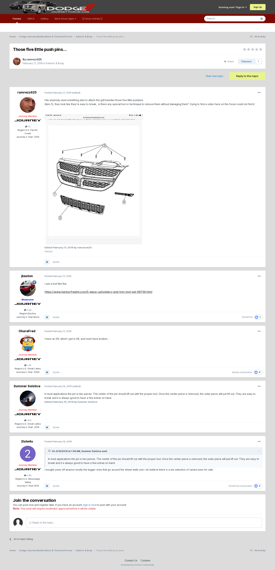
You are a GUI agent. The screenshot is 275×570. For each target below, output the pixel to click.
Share (229, 61)
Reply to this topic (247, 76)
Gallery (44, 18)
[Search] (222, 18)
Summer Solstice (27, 386)
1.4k (27, 365)
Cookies (145, 560)
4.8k (28, 475)
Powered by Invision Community (137, 565)
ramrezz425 (34, 59)
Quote (56, 261)
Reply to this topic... (42, 522)
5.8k (28, 310)
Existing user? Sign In (233, 7)
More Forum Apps (65, 18)
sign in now (89, 504)
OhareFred (247, 317)
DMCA (31, 18)
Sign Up (258, 7)
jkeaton (27, 276)
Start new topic (214, 76)
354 (27, 420)
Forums (17, 20)
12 (27, 126)
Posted (58, 92)
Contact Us (131, 560)
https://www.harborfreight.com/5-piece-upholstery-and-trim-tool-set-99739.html (98, 292)
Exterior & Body (55, 63)
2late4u (236, 372)
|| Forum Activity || (92, 18)
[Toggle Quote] (49, 451)
